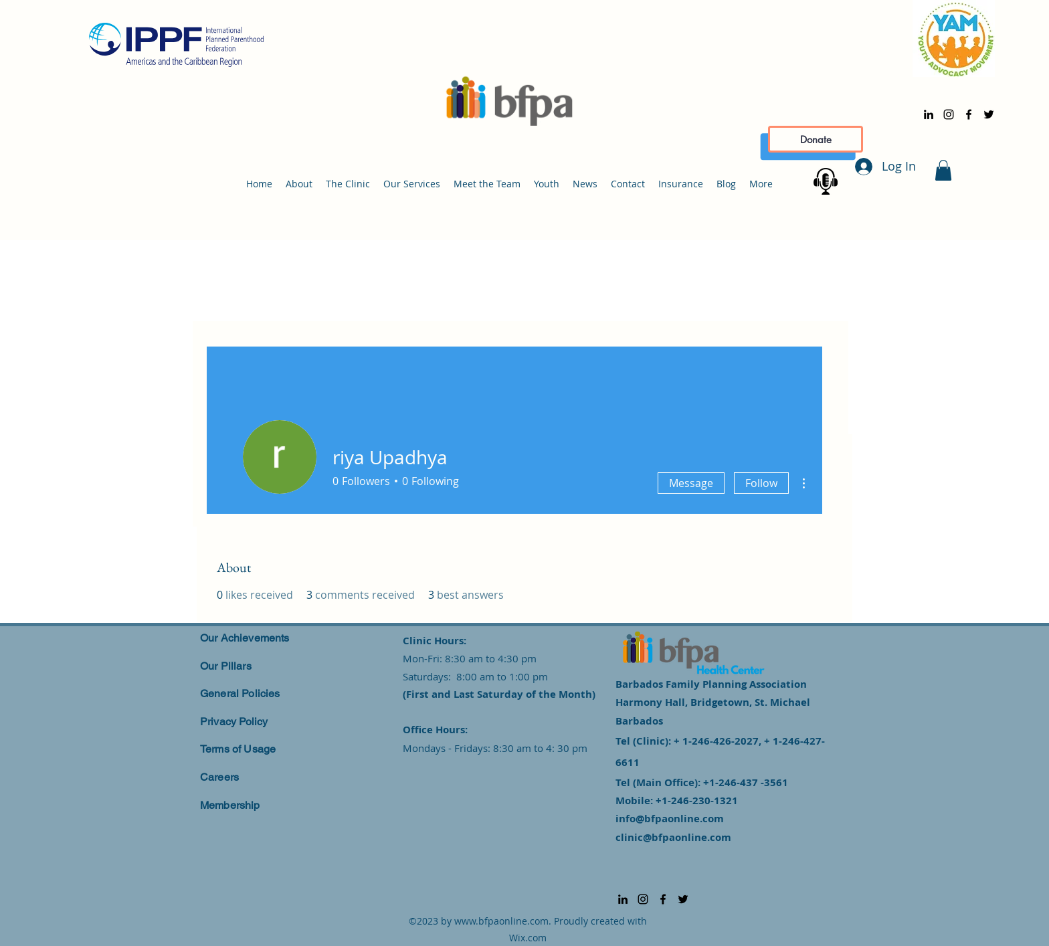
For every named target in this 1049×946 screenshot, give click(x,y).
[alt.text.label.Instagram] (948, 114)
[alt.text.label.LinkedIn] (928, 114)
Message (691, 483)
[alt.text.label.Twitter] (988, 114)
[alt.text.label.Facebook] (968, 114)
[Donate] (815, 139)
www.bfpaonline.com (501, 921)
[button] (943, 170)
